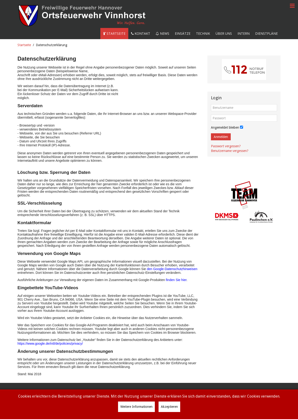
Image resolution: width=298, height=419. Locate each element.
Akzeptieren (169, 407)
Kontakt (140, 33)
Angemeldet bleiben (225, 127)
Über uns (224, 33)
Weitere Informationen (136, 407)
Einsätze (182, 33)
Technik (203, 33)
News (162, 33)
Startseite (114, 33)
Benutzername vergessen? (229, 151)
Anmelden (221, 137)
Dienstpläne (266, 33)
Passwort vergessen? (226, 146)
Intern (243, 33)
